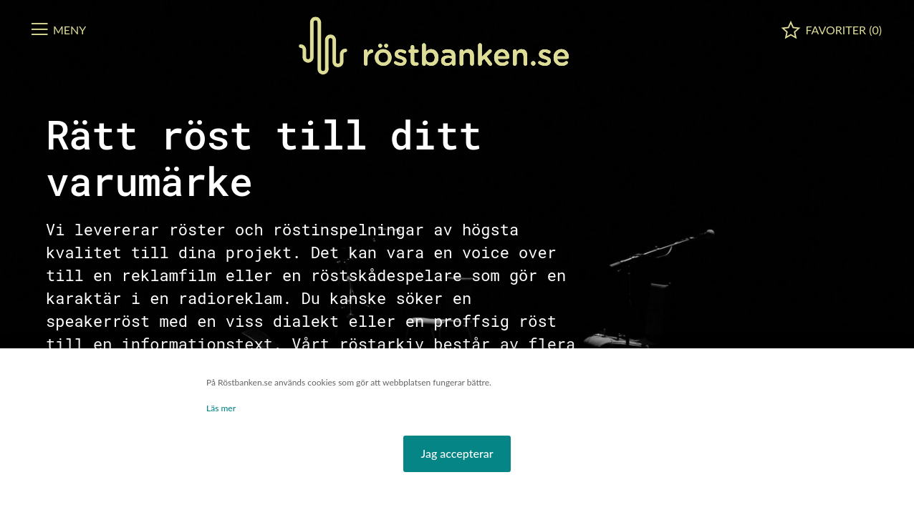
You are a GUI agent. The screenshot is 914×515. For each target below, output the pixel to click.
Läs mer (221, 408)
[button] (456, 454)
